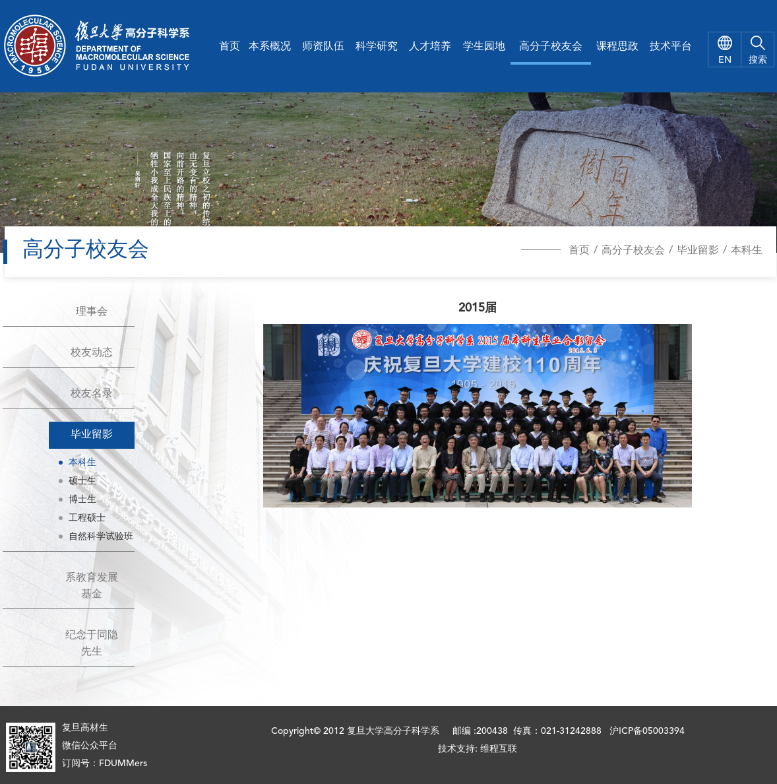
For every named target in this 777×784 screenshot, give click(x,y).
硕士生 (82, 481)
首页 (229, 47)
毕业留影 (698, 250)
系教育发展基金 (91, 586)
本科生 (746, 250)
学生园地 (484, 47)
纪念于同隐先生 (91, 643)
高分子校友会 (550, 47)
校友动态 (92, 353)
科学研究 (377, 47)
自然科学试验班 (101, 536)
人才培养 (430, 47)
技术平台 (671, 47)
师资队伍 (323, 47)
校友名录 (92, 394)
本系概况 (270, 47)
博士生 (82, 499)
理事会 (92, 312)
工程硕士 (87, 518)
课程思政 (617, 47)
